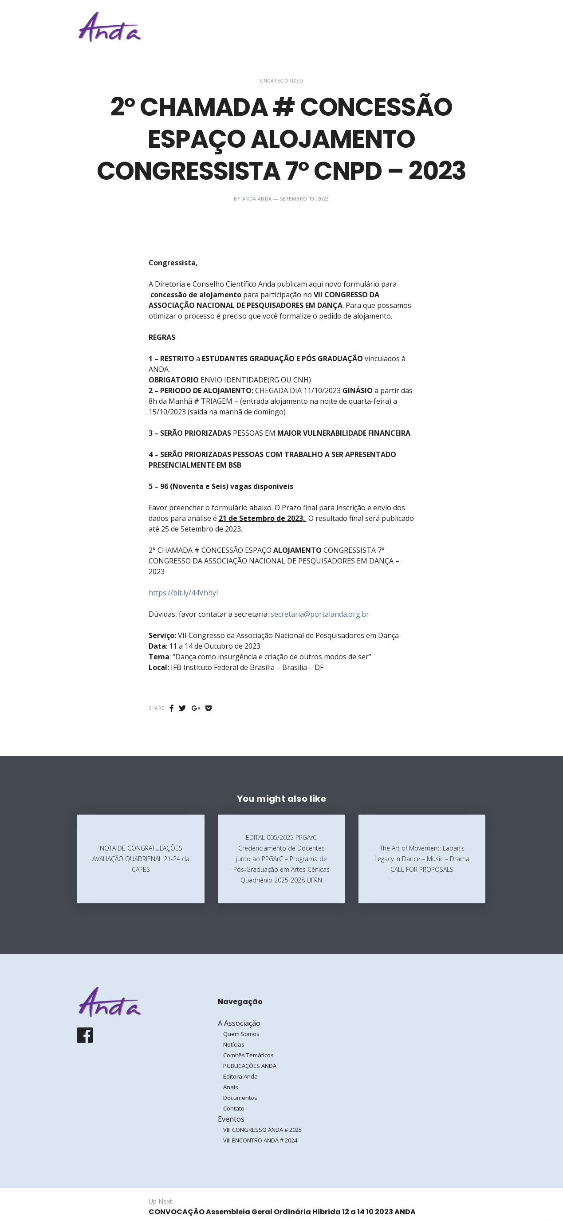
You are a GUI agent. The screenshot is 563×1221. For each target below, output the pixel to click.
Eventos (396, 27)
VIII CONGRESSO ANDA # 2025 (262, 1130)
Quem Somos (241, 1034)
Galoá (146, 1204)
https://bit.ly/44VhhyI (183, 593)
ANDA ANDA (257, 198)
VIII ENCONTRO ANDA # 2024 (260, 1140)
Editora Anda (240, 1076)
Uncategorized (281, 80)
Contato (233, 1108)
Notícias (233, 1044)
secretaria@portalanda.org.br (320, 614)
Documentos (240, 1098)
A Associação (340, 27)
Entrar (458, 26)
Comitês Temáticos (248, 1055)
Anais (230, 1087)
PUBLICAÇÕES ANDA (249, 1066)
